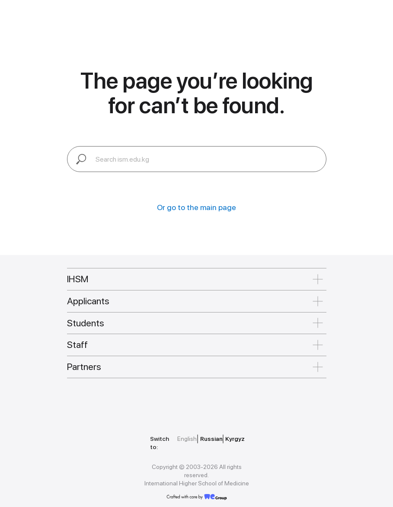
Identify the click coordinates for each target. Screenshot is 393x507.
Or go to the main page (196, 207)
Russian (211, 438)
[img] (106, 402)
